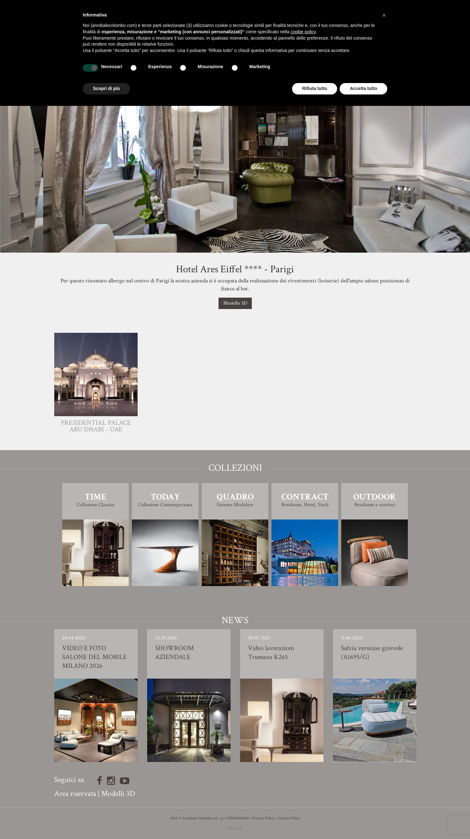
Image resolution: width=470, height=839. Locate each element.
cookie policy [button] (303, 31)
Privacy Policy (263, 818)
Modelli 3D (118, 793)
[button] (384, 15)
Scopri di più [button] (106, 88)
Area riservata (75, 793)
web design (235, 828)
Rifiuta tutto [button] (314, 88)
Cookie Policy (289, 818)
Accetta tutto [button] (363, 88)
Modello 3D (235, 303)
